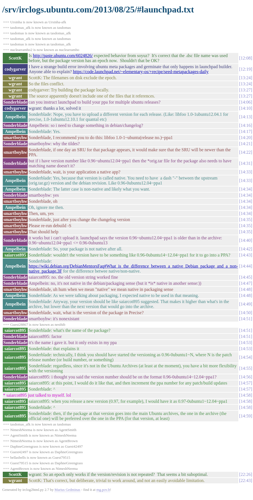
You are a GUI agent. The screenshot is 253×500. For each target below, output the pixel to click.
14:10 (246, 108)
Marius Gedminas (67, 490)
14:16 (246, 125)
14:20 (246, 137)
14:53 (246, 342)
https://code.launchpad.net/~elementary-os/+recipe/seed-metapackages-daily (140, 71)
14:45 (246, 277)
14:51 (246, 318)
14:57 (246, 383)
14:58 (246, 395)
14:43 (246, 255)
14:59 (246, 416)
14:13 (246, 116)
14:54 (246, 357)
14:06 (246, 102)
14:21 (246, 143)
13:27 (246, 90)
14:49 (246, 304)
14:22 (246, 152)
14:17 (246, 131)
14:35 (246, 219)
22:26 (246, 474)
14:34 (246, 189)
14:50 (246, 312)
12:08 (246, 58)
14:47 (246, 283)
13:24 (246, 77)
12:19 (246, 69)
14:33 (246, 172)
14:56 (246, 377)
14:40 (246, 240)
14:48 (246, 289)
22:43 (246, 480)
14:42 (246, 249)
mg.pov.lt (103, 490)
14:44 (246, 266)
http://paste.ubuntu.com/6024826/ (63, 55)
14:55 (246, 368)
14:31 (246, 163)
